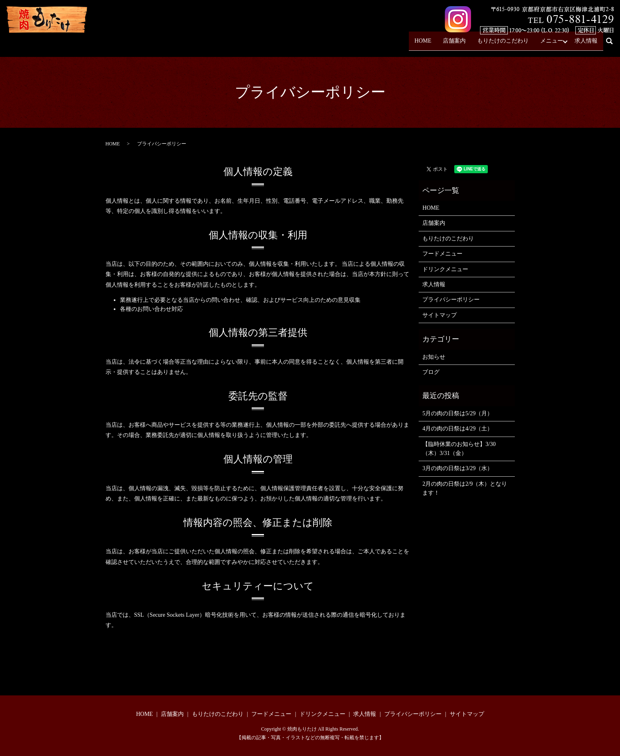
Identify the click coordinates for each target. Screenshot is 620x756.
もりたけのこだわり (503, 44)
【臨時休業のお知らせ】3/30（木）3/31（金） (459, 448)
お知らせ (433, 357)
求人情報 (586, 44)
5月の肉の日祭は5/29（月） (457, 413)
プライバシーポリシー (451, 300)
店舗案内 (454, 44)
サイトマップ (439, 315)
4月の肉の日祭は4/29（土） (457, 429)
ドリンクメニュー (445, 269)
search (612, 44)
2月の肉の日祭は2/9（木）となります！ (464, 488)
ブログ (431, 372)
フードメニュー (442, 254)
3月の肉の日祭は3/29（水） (457, 468)
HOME (423, 44)
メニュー (551, 44)
